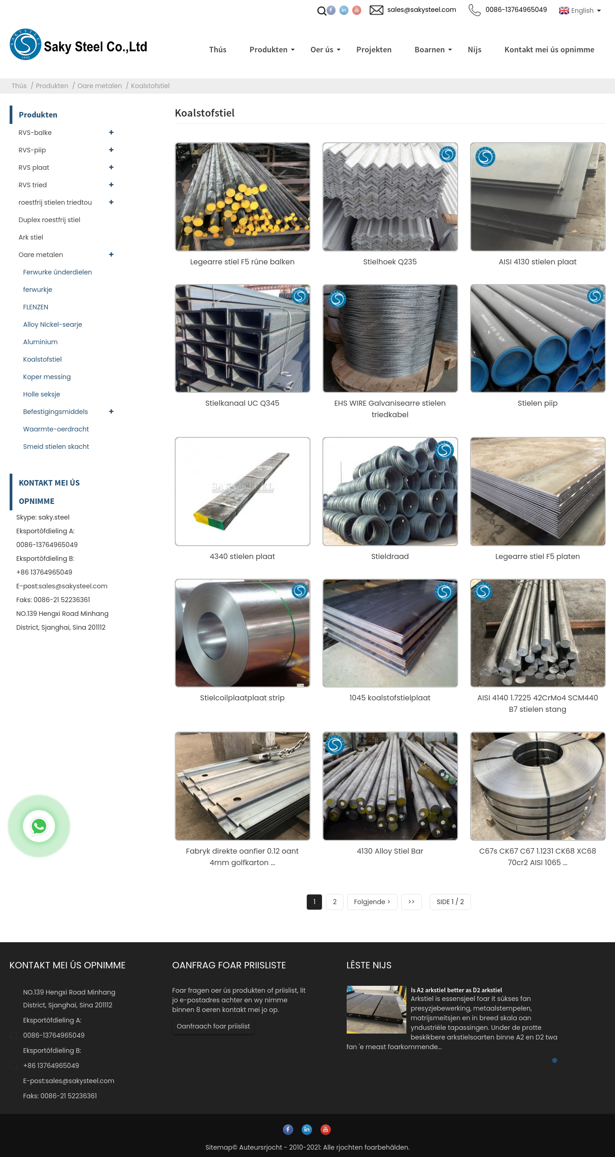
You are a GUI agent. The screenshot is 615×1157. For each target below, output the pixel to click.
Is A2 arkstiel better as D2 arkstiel (456, 990)
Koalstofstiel (150, 85)
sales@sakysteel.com (73, 586)
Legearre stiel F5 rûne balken (242, 262)
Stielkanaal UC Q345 (242, 403)
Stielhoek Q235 (390, 262)
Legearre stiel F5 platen (537, 556)
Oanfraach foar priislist (213, 1026)
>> (411, 901)
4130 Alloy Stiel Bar (390, 851)
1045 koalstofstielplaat (390, 698)
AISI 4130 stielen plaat (538, 262)
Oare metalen (100, 85)
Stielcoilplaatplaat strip (242, 698)
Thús (19, 85)
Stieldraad (390, 556)
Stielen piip (538, 403)
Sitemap (219, 1147)
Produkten (52, 85)
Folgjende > (372, 901)
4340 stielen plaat (242, 556)
